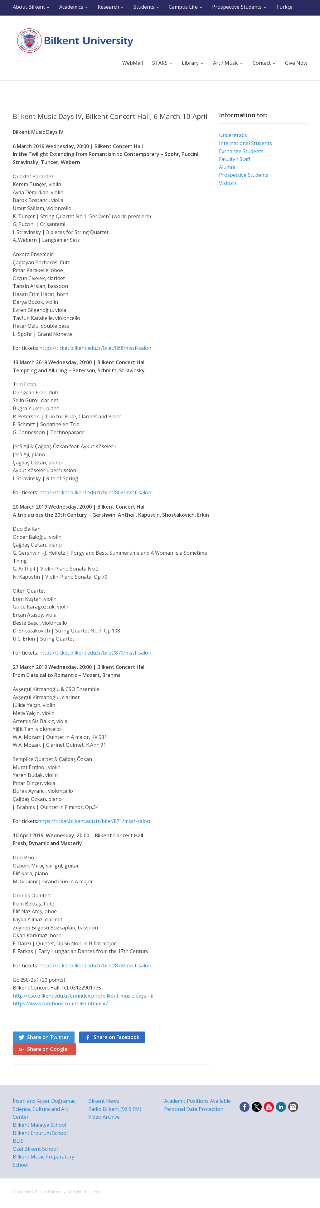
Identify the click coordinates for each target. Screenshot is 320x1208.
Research (108, 6)
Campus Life (183, 6)
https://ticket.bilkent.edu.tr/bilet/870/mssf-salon (95, 652)
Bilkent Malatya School (39, 1124)
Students (143, 6)
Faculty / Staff (234, 159)
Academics (71, 6)
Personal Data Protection (193, 1109)
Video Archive (104, 1116)
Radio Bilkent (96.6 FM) (114, 1109)
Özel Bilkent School (35, 1148)
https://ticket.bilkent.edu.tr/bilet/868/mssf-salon (95, 348)
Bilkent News (103, 1101)
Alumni (227, 167)
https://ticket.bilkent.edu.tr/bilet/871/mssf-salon (94, 821)
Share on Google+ (48, 1049)
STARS (159, 62)
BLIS (18, 1140)
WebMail (132, 62)
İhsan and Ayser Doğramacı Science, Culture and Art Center (44, 1109)
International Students (245, 143)
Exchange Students (241, 151)
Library (190, 62)
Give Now (296, 62)
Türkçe (284, 6)
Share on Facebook (116, 1037)
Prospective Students (237, 6)
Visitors (228, 183)
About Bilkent (29, 6)
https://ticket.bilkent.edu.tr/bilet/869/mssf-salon (95, 492)
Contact (262, 62)
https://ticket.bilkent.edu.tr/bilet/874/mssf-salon (95, 965)
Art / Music (225, 62)
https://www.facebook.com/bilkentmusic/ (60, 1003)
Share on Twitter (48, 1037)
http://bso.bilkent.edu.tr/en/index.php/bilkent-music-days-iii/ (83, 995)
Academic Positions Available (197, 1101)
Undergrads (233, 135)
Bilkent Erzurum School (40, 1133)
